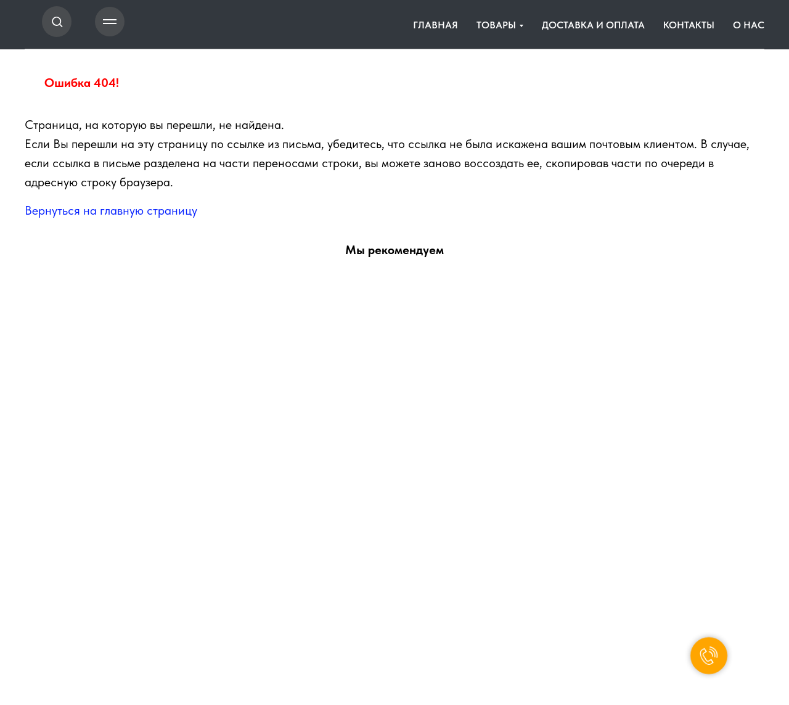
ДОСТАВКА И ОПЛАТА (593, 25)
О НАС (748, 25)
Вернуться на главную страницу (111, 210)
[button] (57, 21)
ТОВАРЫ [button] (496, 25)
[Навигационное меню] (110, 21)
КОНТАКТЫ (688, 25)
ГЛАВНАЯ (435, 25)
